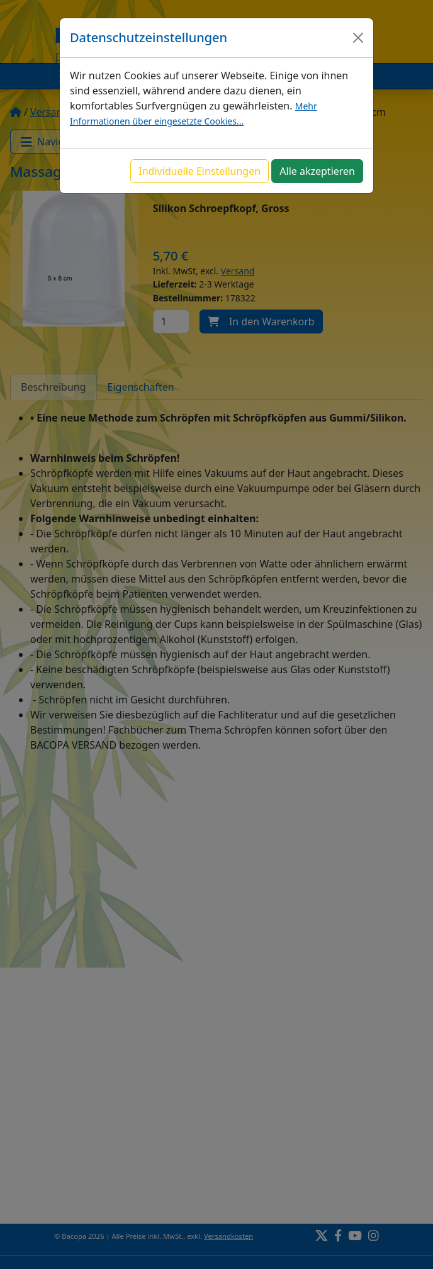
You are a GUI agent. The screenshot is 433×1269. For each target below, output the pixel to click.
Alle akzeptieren (317, 171)
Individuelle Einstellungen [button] (199, 171)
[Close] (358, 38)
